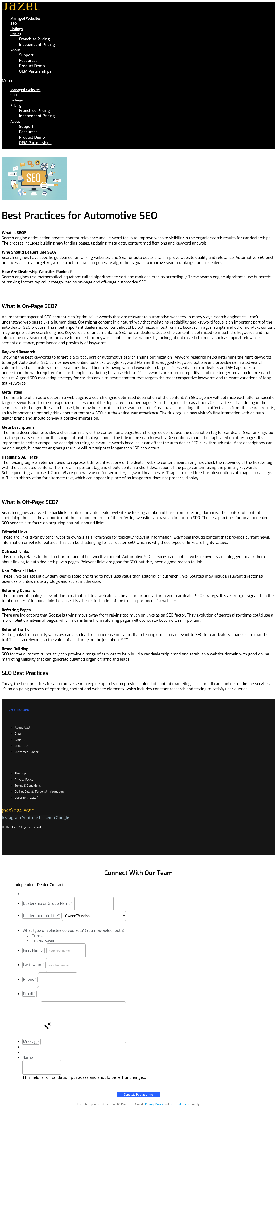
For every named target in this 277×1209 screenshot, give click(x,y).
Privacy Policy (154, 1104)
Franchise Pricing (34, 39)
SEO (13, 23)
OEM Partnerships (35, 71)
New (39, 936)
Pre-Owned (45, 941)
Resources (28, 60)
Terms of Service (180, 1104)
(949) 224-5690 (18, 811)
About (15, 50)
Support (26, 55)
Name (27, 1057)
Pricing (15, 34)
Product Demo (32, 66)
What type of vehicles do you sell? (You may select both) (73, 930)
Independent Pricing (37, 44)
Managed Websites (25, 18)
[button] (101, 80)
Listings (16, 29)
